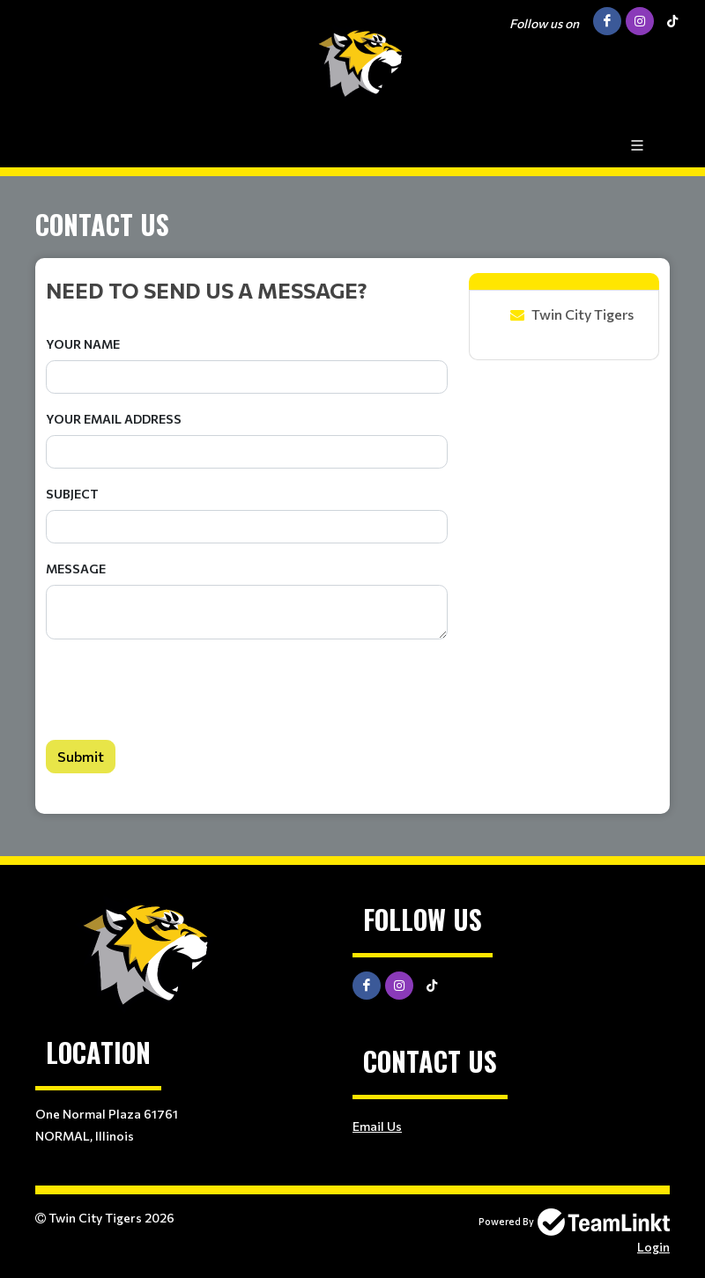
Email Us (377, 1126)
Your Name (83, 343)
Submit (80, 756)
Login (653, 1246)
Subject (72, 493)
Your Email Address (114, 418)
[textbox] (247, 290)
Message (76, 568)
